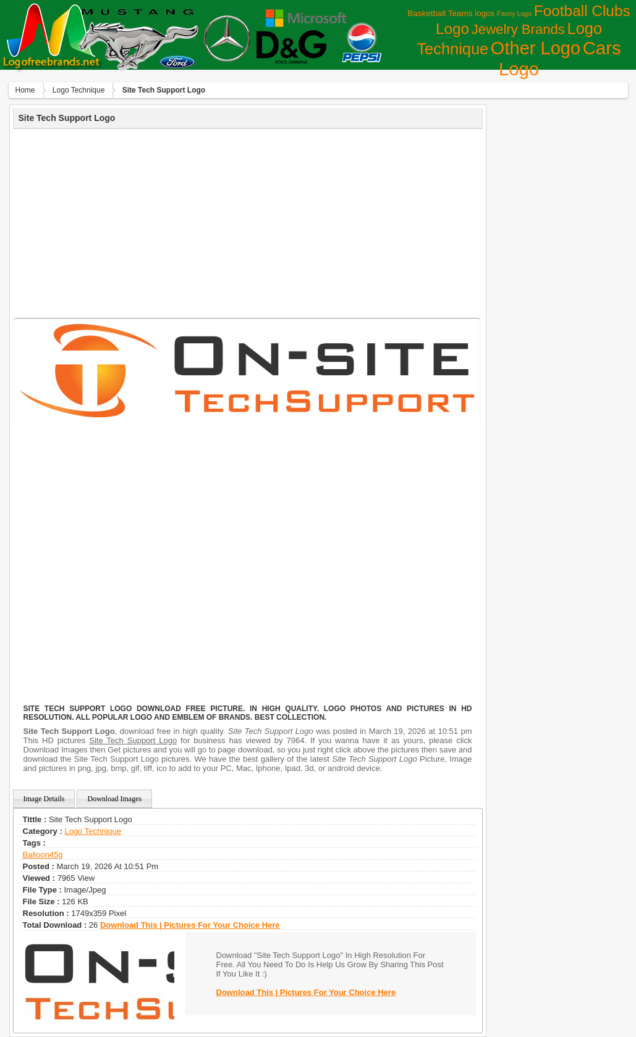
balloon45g (43, 854)
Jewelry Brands (518, 29)
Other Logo (535, 48)
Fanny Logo (514, 13)
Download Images (114, 798)
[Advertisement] (248, 221)
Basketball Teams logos (450, 13)
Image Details (44, 798)
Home (25, 90)
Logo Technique (79, 90)
